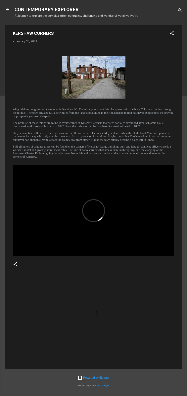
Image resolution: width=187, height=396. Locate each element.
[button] (171, 34)
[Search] (179, 11)
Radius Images (102, 385)
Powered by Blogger (93, 377)
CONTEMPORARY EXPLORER (47, 9)
